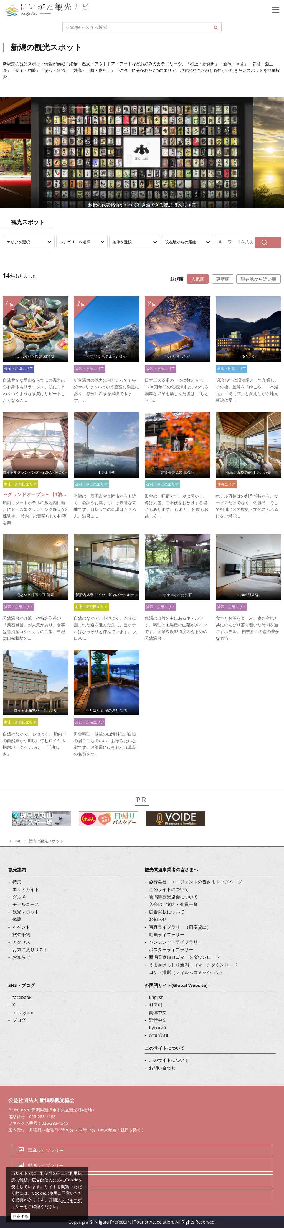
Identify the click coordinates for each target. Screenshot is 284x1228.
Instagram (22, 1012)
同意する (20, 1216)
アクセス (21, 942)
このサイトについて (169, 889)
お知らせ (21, 957)
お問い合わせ (162, 1068)
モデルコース (25, 904)
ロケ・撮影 (39, 1180)
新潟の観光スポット (46, 840)
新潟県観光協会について (173, 897)
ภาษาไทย (158, 1035)
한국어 (155, 1005)
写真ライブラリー (46, 1150)
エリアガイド (25, 889)
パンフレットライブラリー (175, 942)
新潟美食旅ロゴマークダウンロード (184, 957)
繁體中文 (158, 1020)
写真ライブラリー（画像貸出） (180, 927)
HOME (15, 840)
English (156, 997)
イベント (21, 927)
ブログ (19, 1020)
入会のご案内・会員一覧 (173, 904)
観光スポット (25, 912)
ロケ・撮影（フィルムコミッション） (186, 972)
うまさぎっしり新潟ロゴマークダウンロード (193, 965)
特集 (16, 882)
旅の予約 (21, 934)
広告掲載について (166, 912)
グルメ (19, 897)
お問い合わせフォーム (50, 1196)
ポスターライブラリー (171, 949)
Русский (157, 1027)
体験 (16, 919)
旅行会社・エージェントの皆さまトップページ (195, 882)
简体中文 (158, 1012)
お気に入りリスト (30, 949)
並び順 (176, 279)
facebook (21, 997)
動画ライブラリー (166, 934)
